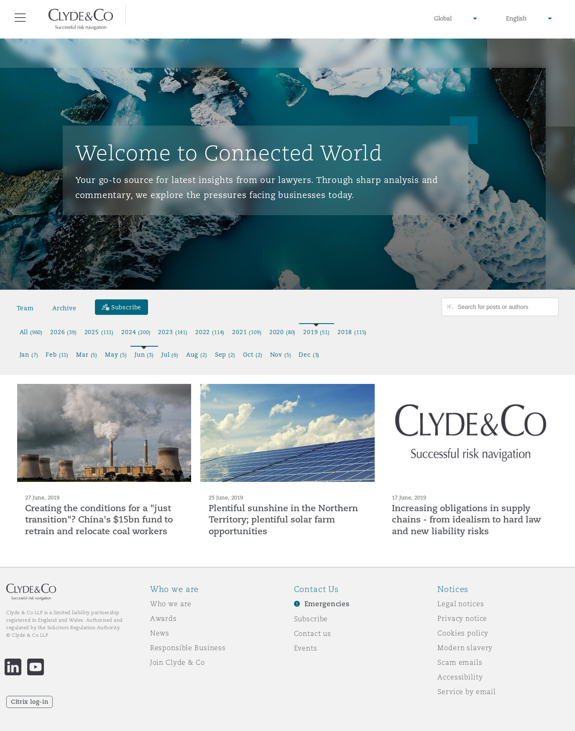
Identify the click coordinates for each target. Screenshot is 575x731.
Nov (280, 354)
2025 (99, 332)
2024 (136, 332)
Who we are (171, 604)
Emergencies (327, 604)
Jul (170, 354)
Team (25, 308)
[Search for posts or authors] (505, 307)
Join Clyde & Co (177, 662)
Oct (253, 354)
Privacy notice (462, 618)
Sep (225, 354)
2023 (172, 332)
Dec (309, 354)
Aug (196, 354)
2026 (63, 332)
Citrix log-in (29, 701)
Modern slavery (465, 647)
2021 (246, 332)
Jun (144, 354)
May (116, 354)
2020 (282, 332)
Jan (29, 354)
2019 (316, 332)
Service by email (466, 691)
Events (305, 648)
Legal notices (460, 604)
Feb (57, 354)
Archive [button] (64, 308)
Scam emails (459, 662)
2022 (210, 332)
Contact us (313, 633)
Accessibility (460, 677)
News (159, 633)
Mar (86, 354)
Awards (163, 618)
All (31, 332)
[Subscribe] (121, 307)
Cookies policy (462, 633)
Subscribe (311, 619)
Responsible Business (188, 647)
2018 (352, 332)
